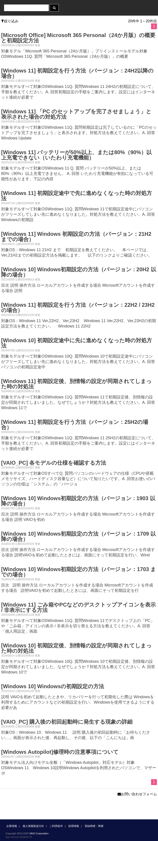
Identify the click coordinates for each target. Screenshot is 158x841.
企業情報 (11, 826)
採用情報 (73, 826)
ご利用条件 (56, 826)
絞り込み (9, 21)
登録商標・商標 (94, 826)
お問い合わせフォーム (137, 794)
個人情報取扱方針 (33, 826)
